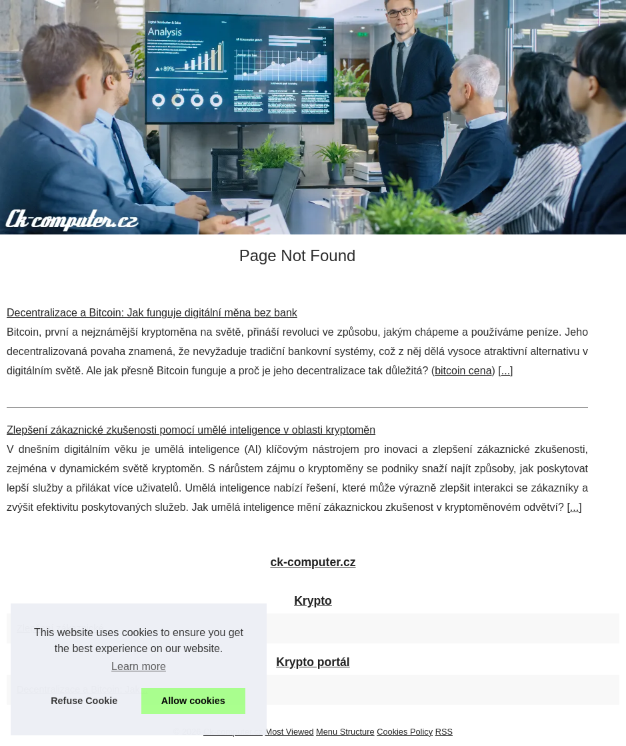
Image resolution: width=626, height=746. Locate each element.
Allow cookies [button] (193, 700)
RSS (444, 732)
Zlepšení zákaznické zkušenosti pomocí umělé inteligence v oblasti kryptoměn (191, 430)
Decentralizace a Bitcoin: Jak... (82, 689)
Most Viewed (289, 732)
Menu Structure (345, 732)
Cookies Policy (405, 732)
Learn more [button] (138, 666)
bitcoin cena (463, 370)
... (505, 370)
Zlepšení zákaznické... (64, 628)
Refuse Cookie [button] (84, 700)
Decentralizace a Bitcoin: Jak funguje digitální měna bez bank (152, 312)
